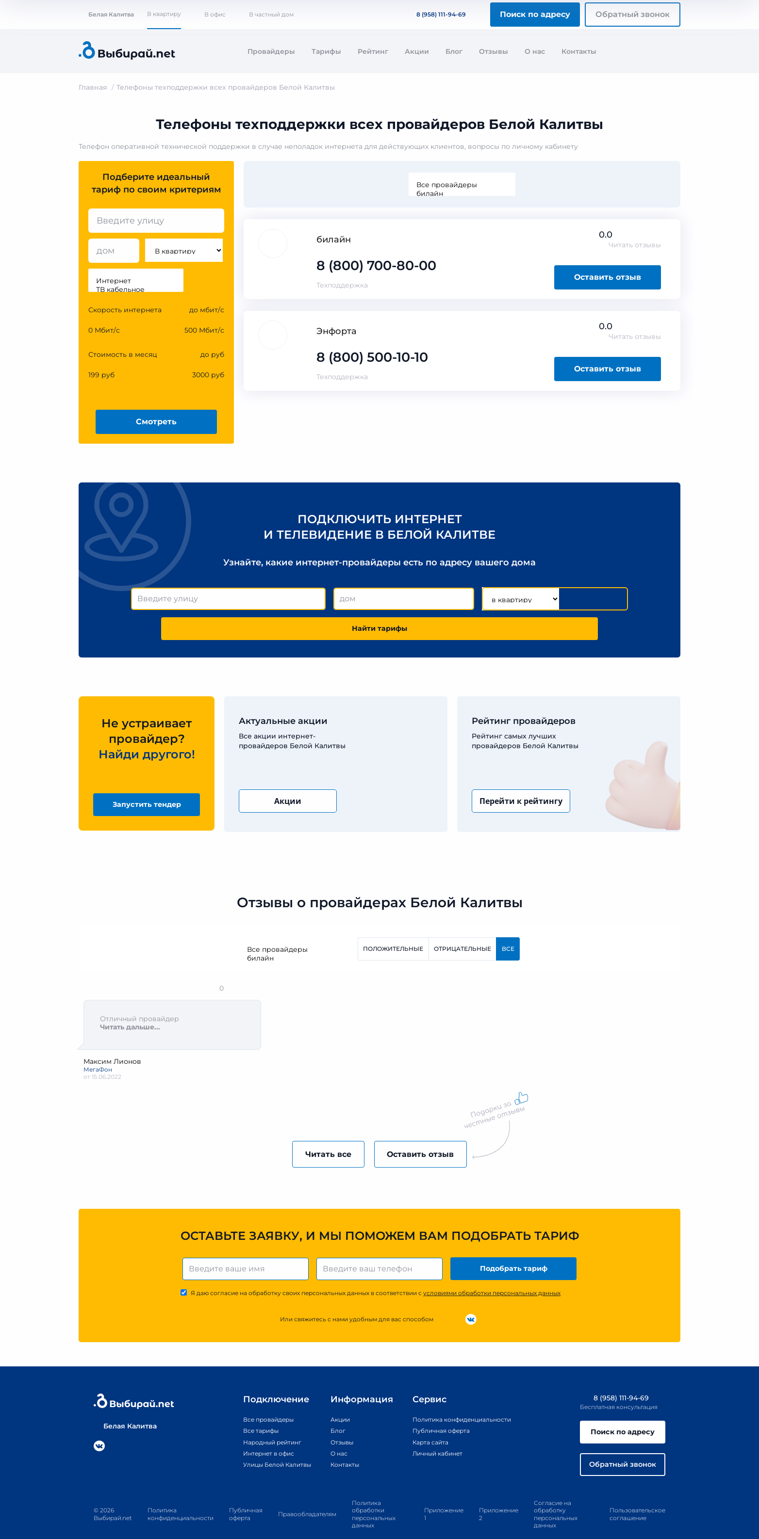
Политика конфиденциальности (464, 1398)
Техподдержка (342, 285)
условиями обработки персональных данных (492, 1271)
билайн (462, 193)
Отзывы (493, 51)
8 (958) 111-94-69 (435, 14)
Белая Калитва (106, 14)
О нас (535, 51)
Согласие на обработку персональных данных (556, 1497)
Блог (454, 51)
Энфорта (336, 331)
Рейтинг (373, 51)
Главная (93, 87)
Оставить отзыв (607, 277)
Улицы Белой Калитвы (263, 1443)
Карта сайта (427, 1420)
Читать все (318, 1129)
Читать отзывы (635, 244)
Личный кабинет (435, 1431)
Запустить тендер (147, 777)
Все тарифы (243, 1409)
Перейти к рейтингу (520, 773)
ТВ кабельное (136, 289)
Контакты (578, 51)
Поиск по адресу (535, 14)
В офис (215, 14)
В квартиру (164, 13)
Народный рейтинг (257, 1420)
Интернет (136, 280)
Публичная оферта (439, 1409)
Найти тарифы (573, 599)
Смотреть (156, 421)
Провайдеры (271, 51)
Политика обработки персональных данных (374, 1497)
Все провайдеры (462, 184)
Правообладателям (307, 1497)
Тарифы (326, 51)
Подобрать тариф (515, 1245)
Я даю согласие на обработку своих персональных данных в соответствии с (376, 1271)
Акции (417, 51)
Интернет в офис (253, 1431)
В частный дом (271, 14)
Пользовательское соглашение (637, 1497)
